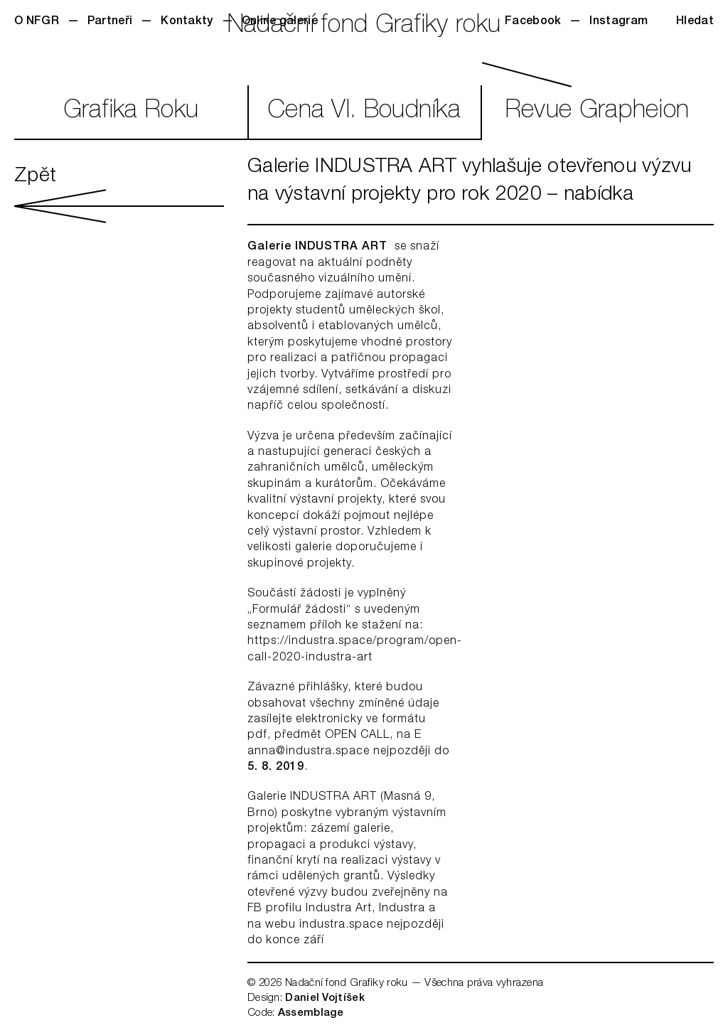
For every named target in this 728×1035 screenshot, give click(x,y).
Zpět (119, 194)
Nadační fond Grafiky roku (364, 26)
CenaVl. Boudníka (364, 112)
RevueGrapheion (597, 112)
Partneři (109, 22)
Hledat (695, 22)
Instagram (618, 22)
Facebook (533, 22)
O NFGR (36, 22)
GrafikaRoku (131, 112)
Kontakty (187, 22)
